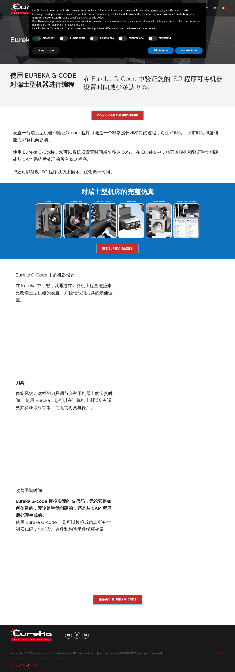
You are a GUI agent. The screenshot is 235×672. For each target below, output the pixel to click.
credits (220, 653)
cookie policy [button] (96, 17)
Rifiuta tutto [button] (160, 50)
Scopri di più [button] (46, 50)
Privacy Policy (19, 665)
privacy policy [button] (157, 10)
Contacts (35, 665)
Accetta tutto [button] (189, 50)
